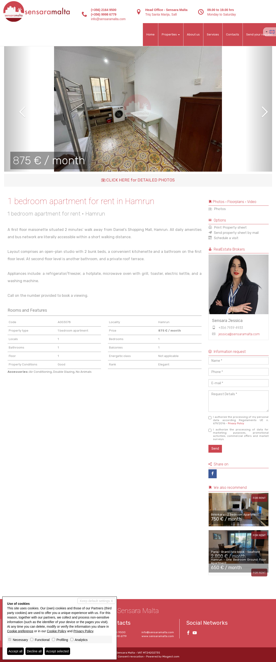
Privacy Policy (236, 423)
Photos (217, 209)
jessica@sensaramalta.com (239, 334)
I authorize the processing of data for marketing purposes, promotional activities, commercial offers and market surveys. (238, 434)
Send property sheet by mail (233, 233)
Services (213, 34)
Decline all (34, 651)
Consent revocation (131, 656)
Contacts (232, 34)
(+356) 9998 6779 (103, 14)
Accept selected (57, 651)
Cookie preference (20, 631)
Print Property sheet (227, 227)
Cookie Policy (56, 631)
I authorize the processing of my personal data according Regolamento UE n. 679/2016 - (238, 420)
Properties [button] (171, 34)
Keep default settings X (96, 601)
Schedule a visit (223, 238)
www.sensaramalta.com (158, 636)
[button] (17, 109)
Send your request (259, 34)
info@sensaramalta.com (108, 19)
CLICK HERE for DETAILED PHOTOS (138, 180)
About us (193, 34)
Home (150, 34)
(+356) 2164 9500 (103, 10)
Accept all (15, 651)
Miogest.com (170, 656)
